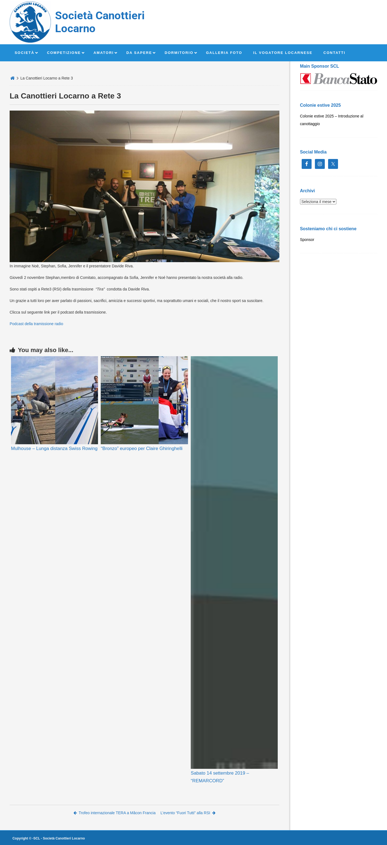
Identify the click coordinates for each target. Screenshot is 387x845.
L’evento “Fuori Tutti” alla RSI (188, 813)
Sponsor (307, 239)
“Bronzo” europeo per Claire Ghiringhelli (141, 448)
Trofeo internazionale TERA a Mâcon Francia (114, 813)
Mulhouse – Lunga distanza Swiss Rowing (54, 448)
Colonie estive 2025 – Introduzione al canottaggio (331, 120)
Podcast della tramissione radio (36, 324)
